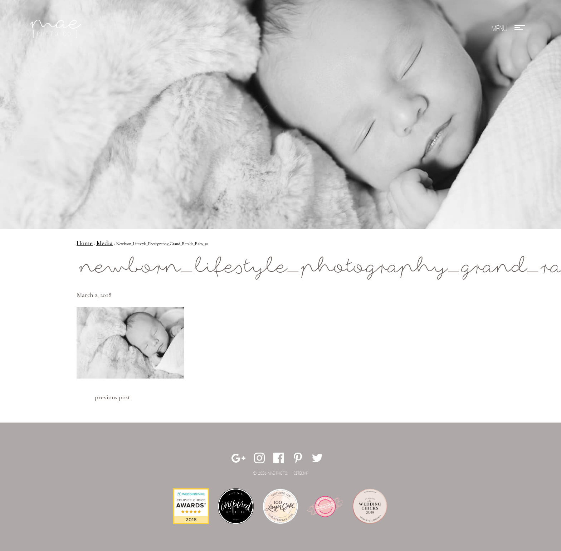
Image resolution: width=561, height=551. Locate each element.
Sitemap (301, 473)
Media (104, 243)
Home (85, 243)
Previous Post (112, 397)
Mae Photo (57, 29)
